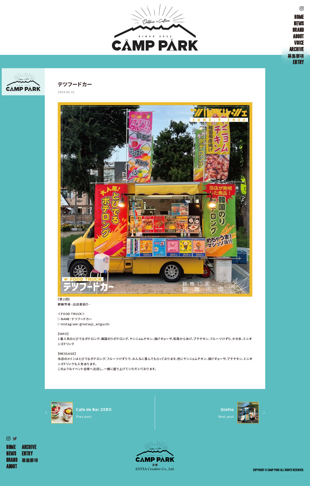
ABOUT (298, 36)
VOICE (299, 43)
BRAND (298, 30)
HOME (299, 17)
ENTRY (298, 62)
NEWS (299, 23)
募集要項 (296, 56)
